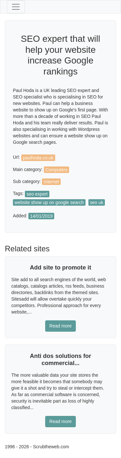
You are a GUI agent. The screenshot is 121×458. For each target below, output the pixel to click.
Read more (60, 325)
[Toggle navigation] (16, 6)
